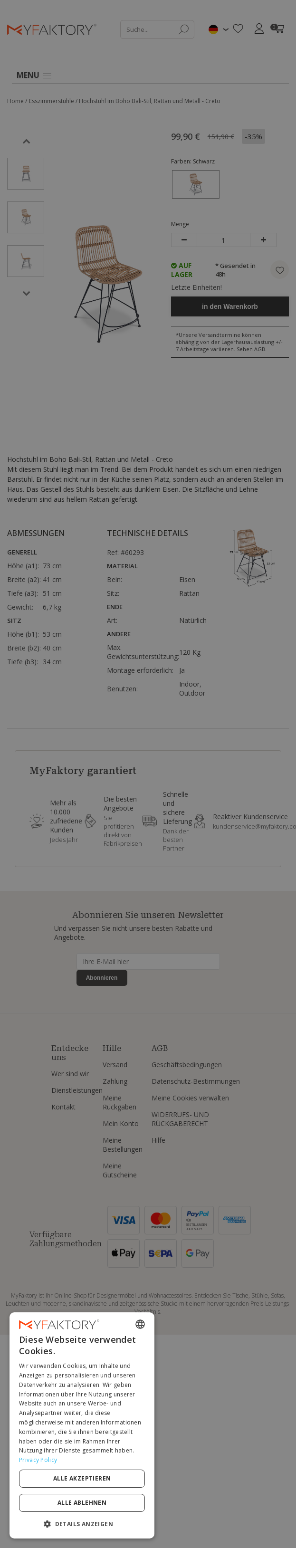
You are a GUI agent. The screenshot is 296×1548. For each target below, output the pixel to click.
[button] (148, 1523)
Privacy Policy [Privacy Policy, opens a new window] (170, 1484)
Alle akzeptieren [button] (84, 1503)
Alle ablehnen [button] (215, 1503)
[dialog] (148, 1471)
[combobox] (272, 1416)
